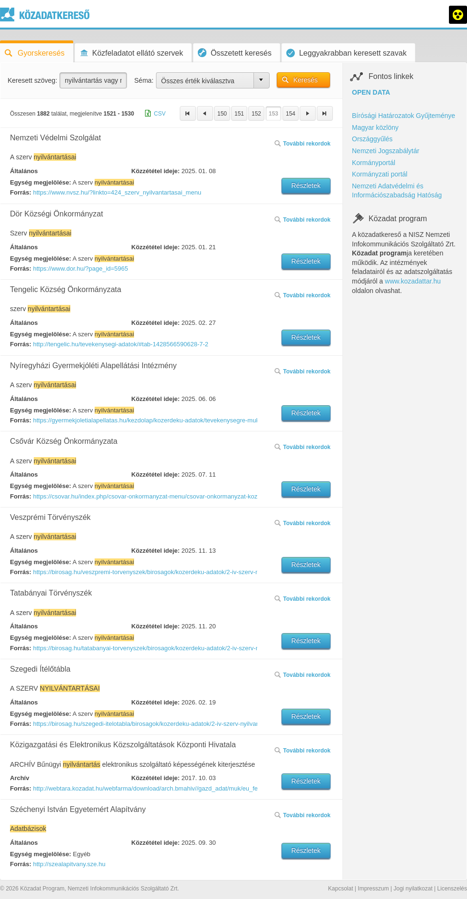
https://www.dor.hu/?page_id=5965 (80, 268)
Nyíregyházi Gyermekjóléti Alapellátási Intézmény (93, 366)
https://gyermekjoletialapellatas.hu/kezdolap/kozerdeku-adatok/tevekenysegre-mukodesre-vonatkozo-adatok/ (144, 420)
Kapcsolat (340, 888)
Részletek (306, 185)
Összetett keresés (235, 52)
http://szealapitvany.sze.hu (69, 864)
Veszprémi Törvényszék (50, 517)
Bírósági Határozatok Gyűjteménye (403, 115)
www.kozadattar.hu (413, 281)
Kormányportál (373, 162)
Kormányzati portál (380, 174)
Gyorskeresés (35, 53)
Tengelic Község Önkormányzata (65, 289)
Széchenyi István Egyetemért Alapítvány (78, 809)
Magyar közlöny (375, 127)
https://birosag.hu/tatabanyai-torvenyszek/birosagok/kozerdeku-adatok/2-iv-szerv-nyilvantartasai (144, 648)
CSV (160, 113)
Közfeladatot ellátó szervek (131, 53)
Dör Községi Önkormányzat (56, 214)
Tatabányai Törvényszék (51, 593)
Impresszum (373, 888)
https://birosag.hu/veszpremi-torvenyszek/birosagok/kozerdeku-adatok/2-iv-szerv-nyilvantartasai (144, 572)
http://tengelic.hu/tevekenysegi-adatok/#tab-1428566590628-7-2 (120, 344)
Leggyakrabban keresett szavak (346, 53)
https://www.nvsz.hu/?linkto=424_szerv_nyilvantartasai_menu (117, 192)
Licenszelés (452, 888)
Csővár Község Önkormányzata (63, 441)
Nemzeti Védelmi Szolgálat (55, 138)
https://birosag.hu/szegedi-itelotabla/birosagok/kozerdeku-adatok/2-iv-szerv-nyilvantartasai (144, 723)
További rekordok (302, 143)
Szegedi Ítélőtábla (40, 669)
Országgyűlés (372, 139)
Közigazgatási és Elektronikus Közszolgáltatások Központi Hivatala (123, 745)
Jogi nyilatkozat (412, 888)
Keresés (305, 80)
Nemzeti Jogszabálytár (385, 151)
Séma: (143, 80)
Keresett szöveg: (32, 80)
